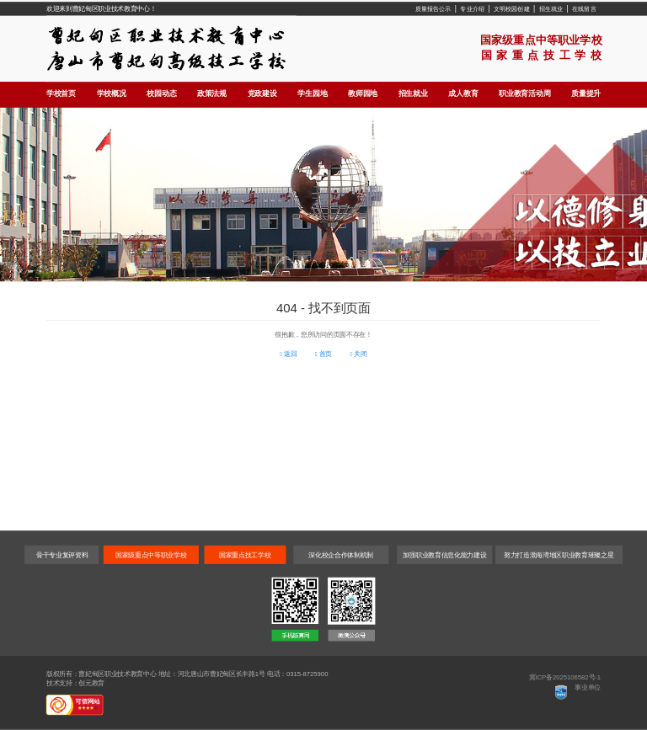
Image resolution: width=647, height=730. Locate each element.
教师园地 (362, 93)
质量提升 (586, 93)
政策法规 (212, 93)
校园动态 (161, 93)
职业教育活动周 (524, 93)
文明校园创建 (512, 8)
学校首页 (61, 93)
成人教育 (463, 93)
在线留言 (584, 8)
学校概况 (111, 93)
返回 (288, 354)
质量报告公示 (433, 8)
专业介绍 (472, 8)
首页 (323, 354)
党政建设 (262, 93)
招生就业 (551, 8)
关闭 (358, 354)
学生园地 (312, 93)
